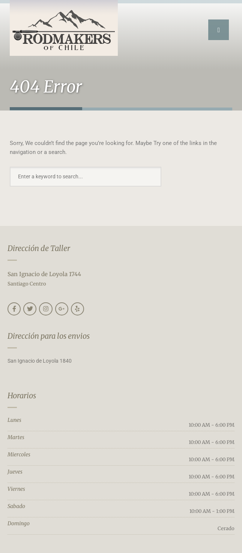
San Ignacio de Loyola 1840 (40, 361)
